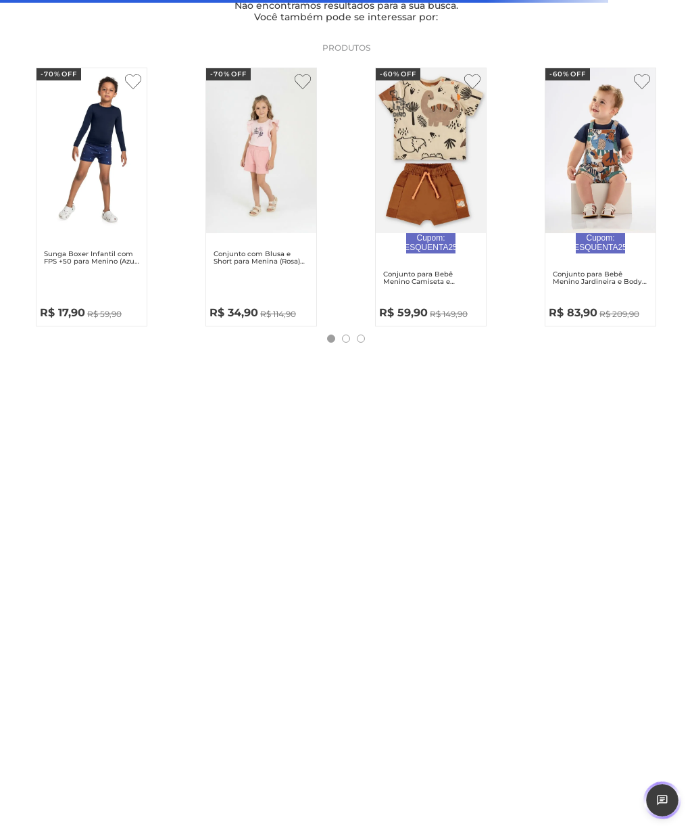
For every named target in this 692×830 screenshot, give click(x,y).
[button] (331, 339)
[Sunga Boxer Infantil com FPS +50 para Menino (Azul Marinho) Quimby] (91, 194)
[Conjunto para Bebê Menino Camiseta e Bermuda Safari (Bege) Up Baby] (431, 194)
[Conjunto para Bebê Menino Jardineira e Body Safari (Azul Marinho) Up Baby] (600, 194)
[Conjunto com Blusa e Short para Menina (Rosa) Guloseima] (261, 194)
